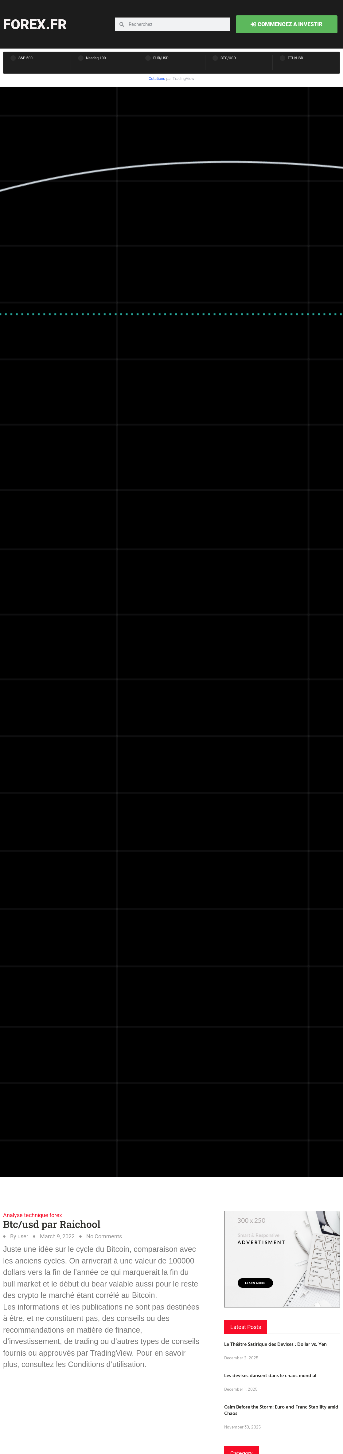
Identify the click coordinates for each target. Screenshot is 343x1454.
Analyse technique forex (32, 1215)
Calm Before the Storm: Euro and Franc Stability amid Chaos (281, 1410)
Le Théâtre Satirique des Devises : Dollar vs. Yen (275, 1344)
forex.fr (35, 24)
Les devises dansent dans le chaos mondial (270, 1375)
